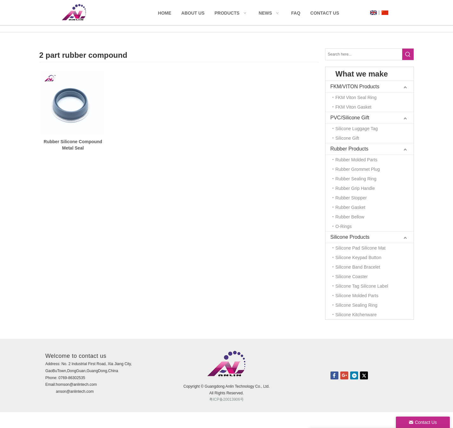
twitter (364, 375)
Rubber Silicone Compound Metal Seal (73, 144)
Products (227, 13)
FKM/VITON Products (354, 86)
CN (385, 12)
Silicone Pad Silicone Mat (361, 248)
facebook (334, 375)
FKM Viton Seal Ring (356, 97)
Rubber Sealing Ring (356, 178)
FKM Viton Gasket (353, 107)
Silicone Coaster (352, 276)
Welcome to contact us (75, 356)
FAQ (295, 13)
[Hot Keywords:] (408, 54)
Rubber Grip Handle (355, 188)
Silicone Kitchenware (356, 314)
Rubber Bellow (350, 216)
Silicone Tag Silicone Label (362, 286)
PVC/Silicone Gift (350, 117)
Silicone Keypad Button (359, 257)
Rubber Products (349, 148)
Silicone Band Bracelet (358, 267)
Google (344, 375)
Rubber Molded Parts (356, 159)
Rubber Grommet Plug (358, 169)
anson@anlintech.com (75, 391)
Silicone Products (350, 237)
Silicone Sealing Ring (356, 305)
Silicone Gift (347, 138)
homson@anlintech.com (76, 384)
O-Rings (344, 226)
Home (164, 13)
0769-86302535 (71, 378)
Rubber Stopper (351, 197)
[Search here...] (363, 54)
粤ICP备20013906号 (226, 399)
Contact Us (324, 13)
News (265, 13)
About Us (192, 13)
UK (373, 12)
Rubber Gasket (350, 207)
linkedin (354, 375)
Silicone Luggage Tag (357, 128)
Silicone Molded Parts (357, 295)
